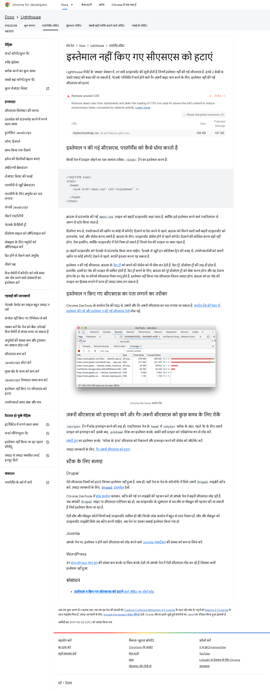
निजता (68, 682)
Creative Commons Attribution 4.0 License (149, 610)
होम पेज (70, 45)
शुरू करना (29, 25)
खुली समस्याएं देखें (67, 653)
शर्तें (60, 682)
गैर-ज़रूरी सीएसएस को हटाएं (113, 450)
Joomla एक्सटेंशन (154, 542)
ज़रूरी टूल (72, 441)
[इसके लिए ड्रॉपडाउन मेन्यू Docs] (73, 4)
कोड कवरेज (103, 496)
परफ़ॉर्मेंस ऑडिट (116, 45)
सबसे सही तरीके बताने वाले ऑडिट (107, 25)
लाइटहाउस (11, 25)
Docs (9, 17)
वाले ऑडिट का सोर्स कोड (114, 592)
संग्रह (131, 660)
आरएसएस (204, 666)
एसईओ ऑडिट (139, 25)
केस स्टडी (86, 5)
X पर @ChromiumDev (212, 647)
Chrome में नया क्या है (124, 5)
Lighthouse (31, 17)
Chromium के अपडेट (141, 647)
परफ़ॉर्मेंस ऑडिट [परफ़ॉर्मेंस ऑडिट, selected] (50, 25)
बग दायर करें (64, 647)
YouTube (204, 653)
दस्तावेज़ (112, 488)
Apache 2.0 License (216, 610)
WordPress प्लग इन (84, 563)
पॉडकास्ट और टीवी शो (140, 666)
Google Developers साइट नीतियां (121, 614)
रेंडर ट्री (117, 265)
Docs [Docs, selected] (64, 5)
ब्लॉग (101, 5)
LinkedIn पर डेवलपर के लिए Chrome (219, 660)
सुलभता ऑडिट (74, 25)
